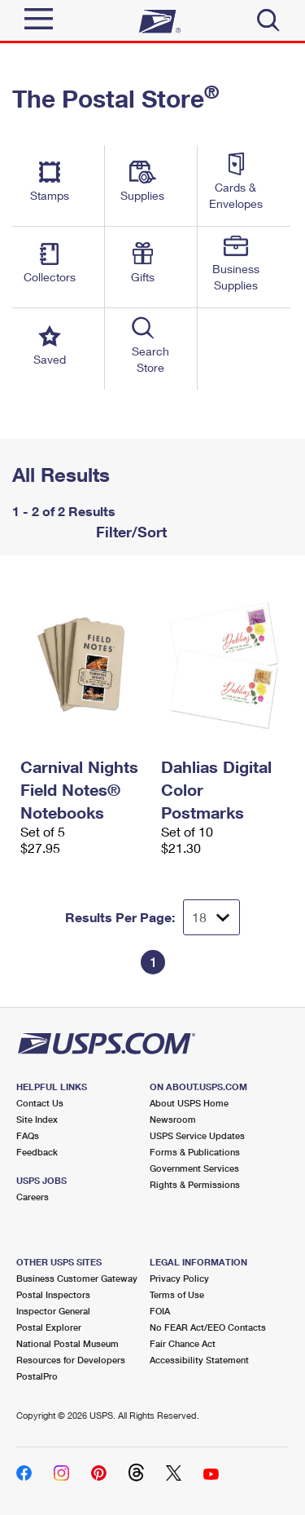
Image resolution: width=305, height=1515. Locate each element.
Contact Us (39, 1103)
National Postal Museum (67, 1343)
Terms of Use (177, 1294)
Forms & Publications (195, 1151)
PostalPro (37, 1376)
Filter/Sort (129, 532)
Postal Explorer (48, 1327)
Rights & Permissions (195, 1184)
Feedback (37, 1151)
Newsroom (173, 1119)
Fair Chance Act (183, 1343)
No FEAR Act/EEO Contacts (208, 1327)
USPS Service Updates (197, 1135)
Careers (32, 1196)
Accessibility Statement (199, 1359)
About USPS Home (189, 1103)
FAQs (27, 1135)
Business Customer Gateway (76, 1278)
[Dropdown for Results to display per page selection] (211, 917)
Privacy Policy (179, 1278)
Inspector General (53, 1310)
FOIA (160, 1310)
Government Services (194, 1168)
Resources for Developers (70, 1359)
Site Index (37, 1119)
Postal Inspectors (53, 1294)
